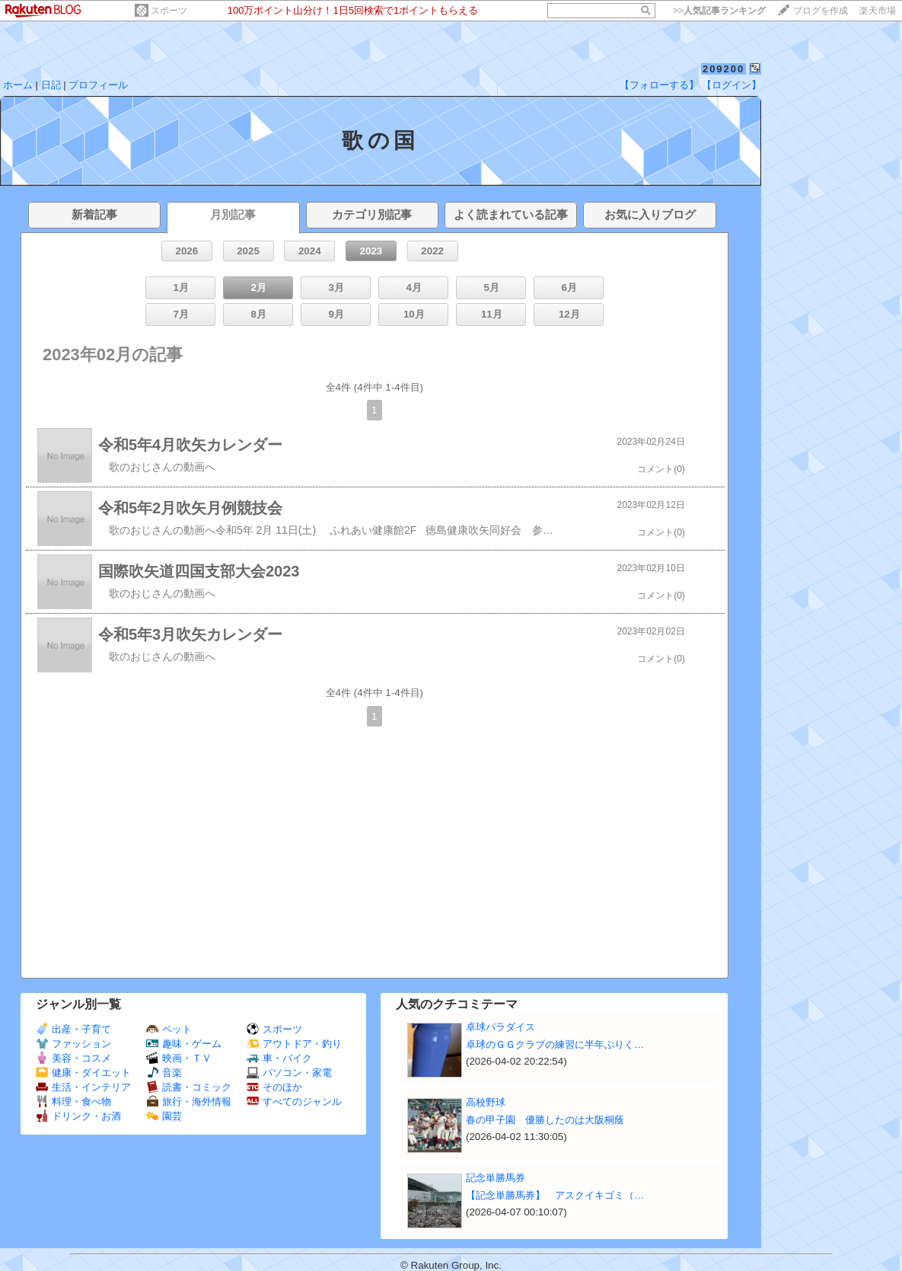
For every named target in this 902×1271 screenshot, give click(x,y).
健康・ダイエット (83, 1072)
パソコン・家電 (289, 1072)
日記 (51, 85)
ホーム (18, 85)
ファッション (73, 1043)
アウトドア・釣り (294, 1043)
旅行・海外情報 (188, 1101)
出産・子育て (73, 1029)
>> (719, 10)
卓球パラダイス (500, 1027)
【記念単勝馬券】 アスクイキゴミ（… (555, 1195)
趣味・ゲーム (184, 1043)
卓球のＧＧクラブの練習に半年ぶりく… (555, 1044)
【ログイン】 (731, 85)
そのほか (274, 1087)
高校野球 (485, 1102)
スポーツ (169, 10)
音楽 (164, 1072)
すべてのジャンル (294, 1101)
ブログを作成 (820, 10)
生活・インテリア (83, 1087)
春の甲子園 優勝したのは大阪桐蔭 (545, 1120)
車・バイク (279, 1058)
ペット (169, 1029)
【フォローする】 (659, 85)
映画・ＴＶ (179, 1058)
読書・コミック (188, 1087)
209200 (723, 69)
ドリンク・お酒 (78, 1116)
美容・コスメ (73, 1058)
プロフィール (98, 85)
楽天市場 (877, 10)
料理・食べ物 (73, 1101)
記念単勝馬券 (495, 1177)
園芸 (164, 1116)
